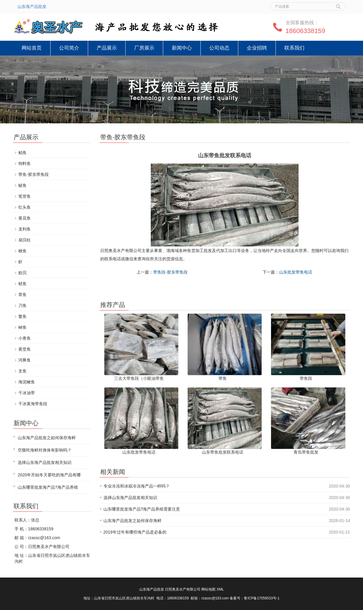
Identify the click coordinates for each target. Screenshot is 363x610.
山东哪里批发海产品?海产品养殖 (48, 487)
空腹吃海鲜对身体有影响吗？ (45, 450)
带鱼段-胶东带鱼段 (170, 272)
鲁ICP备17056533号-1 (261, 598)
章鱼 (22, 294)
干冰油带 (26, 392)
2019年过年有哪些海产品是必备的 (134, 532)
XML (220, 589)
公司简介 (69, 48)
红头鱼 (24, 207)
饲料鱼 (24, 163)
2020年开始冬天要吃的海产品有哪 (49, 474)
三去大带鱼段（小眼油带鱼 (139, 378)
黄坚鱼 (24, 349)
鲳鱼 (22, 152)
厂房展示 (144, 48)
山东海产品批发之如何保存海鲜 (132, 520)
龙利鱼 (24, 229)
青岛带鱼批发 (306, 452)
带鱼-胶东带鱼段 (33, 174)
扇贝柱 (24, 240)
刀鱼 (22, 305)
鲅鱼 (22, 185)
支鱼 (22, 371)
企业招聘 (257, 48)
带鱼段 (306, 378)
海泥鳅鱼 (26, 382)
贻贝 (22, 272)
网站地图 (208, 589)
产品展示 (107, 48)
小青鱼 (24, 338)
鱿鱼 (22, 283)
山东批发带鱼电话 (295, 272)
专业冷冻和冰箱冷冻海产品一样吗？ (136, 486)
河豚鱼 (24, 360)
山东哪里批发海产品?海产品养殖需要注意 (141, 509)
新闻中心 (182, 48)
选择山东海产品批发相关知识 (130, 497)
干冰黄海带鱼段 (32, 403)
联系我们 (294, 48)
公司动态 (219, 48)
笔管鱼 (24, 196)
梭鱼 (22, 250)
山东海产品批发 (31, 6)
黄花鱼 (24, 218)
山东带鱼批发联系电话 (222, 452)
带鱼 (222, 378)
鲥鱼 (22, 327)
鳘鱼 (22, 316)
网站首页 (32, 48)
